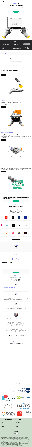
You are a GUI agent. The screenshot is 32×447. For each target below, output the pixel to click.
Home (2, 422)
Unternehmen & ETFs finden (5, 423)
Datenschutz (18, 423)
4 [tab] (19, 259)
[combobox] (15, 433)
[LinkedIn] (16, 431)
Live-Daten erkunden (16, 239)
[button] (18, 433)
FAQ (17, 426)
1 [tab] (12, 259)
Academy (2, 426)
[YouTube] (17, 431)
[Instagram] (14, 431)
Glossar (2, 427)
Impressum (18, 422)
